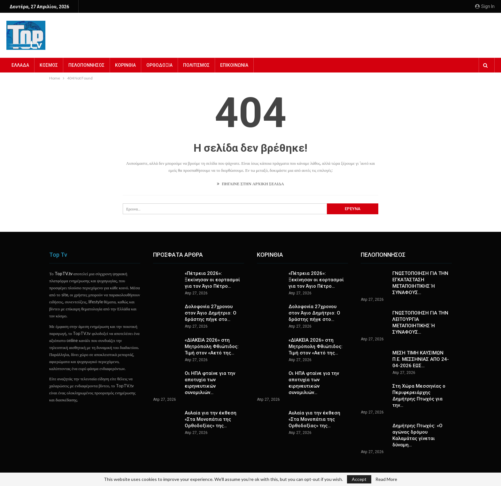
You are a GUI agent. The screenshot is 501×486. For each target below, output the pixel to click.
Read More (386, 479)
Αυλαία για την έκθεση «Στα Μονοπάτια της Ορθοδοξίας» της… (210, 419)
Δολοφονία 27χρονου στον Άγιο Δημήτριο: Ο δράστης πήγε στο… (210, 313)
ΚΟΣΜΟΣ (49, 65)
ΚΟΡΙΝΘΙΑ (125, 65)
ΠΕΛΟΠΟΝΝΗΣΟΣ (86, 65)
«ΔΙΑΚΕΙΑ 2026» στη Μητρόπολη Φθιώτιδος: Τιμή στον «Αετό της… (212, 346)
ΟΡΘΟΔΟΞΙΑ (159, 65)
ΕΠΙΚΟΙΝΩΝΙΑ (234, 65)
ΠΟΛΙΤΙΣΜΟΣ (196, 65)
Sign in (485, 6)
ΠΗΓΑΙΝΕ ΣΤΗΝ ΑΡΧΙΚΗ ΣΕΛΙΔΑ (250, 183)
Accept (359, 479)
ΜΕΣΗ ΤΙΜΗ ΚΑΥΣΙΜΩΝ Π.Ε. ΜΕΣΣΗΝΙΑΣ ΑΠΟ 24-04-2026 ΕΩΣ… (420, 359)
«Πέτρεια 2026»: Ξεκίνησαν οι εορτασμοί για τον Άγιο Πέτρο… (212, 279)
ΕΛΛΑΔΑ (20, 65)
